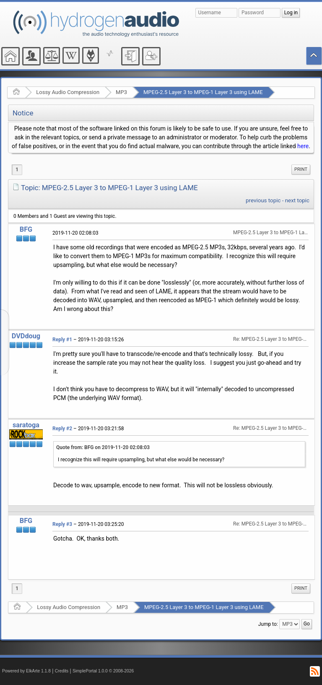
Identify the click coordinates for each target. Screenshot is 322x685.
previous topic (263, 200)
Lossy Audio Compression (67, 92)
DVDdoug (26, 336)
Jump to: (268, 624)
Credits (62, 671)
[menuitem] (300, 170)
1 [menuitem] (17, 170)
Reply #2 (62, 428)
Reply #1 (62, 339)
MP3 (121, 92)
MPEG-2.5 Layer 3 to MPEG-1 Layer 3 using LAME (203, 92)
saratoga (26, 425)
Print (300, 169)
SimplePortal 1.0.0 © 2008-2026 (103, 671)
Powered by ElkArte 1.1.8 (26, 671)
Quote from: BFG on (103, 447)
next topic (297, 200)
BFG (26, 229)
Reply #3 (62, 524)
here (303, 146)
